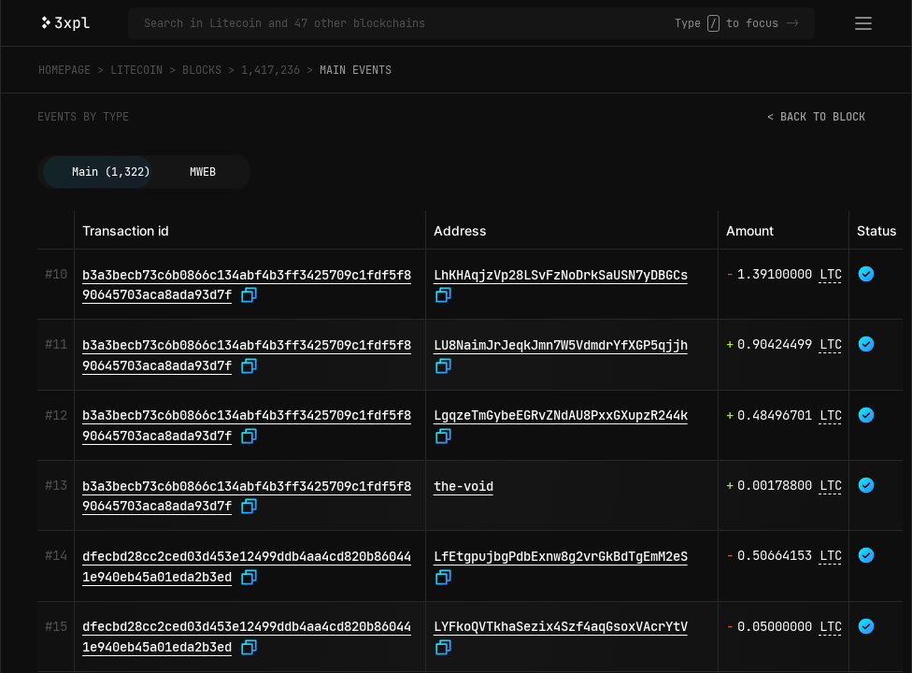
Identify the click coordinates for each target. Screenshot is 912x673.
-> (792, 23)
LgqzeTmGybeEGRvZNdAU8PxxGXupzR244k (561, 415)
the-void (463, 486)
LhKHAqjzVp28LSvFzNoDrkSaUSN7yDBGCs (561, 274)
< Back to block (816, 116)
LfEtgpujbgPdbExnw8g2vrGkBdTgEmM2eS (561, 556)
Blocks (201, 70)
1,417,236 (270, 70)
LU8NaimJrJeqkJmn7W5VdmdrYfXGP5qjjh (561, 344)
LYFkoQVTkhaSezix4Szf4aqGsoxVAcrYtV (561, 626)
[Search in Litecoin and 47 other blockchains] (409, 23)
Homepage (64, 70)
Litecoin (136, 70)
